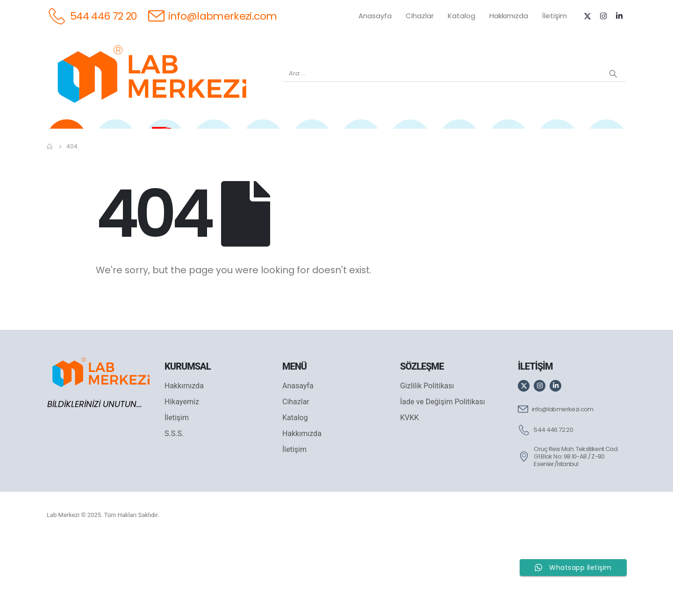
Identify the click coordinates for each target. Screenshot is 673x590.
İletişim (554, 16)
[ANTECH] (557, 145)
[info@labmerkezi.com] (212, 15)
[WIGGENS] (312, 145)
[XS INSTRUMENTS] (263, 145)
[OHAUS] (165, 145)
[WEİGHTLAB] (116, 145)
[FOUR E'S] (459, 145)
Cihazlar (420, 16)
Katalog (461, 16)
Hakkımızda (508, 16)
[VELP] (508, 145)
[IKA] (606, 145)
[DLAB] (410, 145)
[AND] (361, 145)
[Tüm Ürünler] (66, 145)
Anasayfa (375, 16)
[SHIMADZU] (214, 145)
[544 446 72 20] (92, 15)
